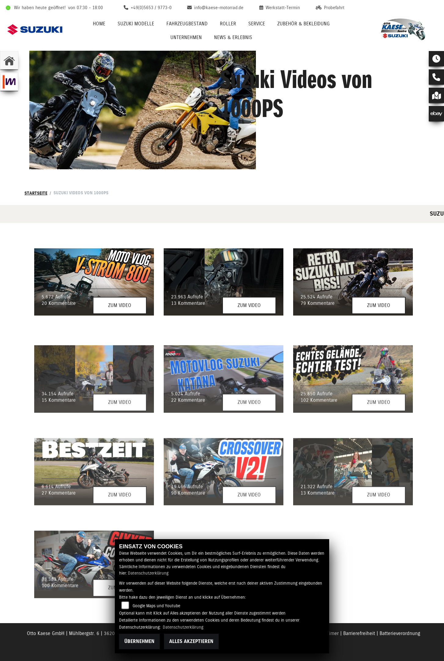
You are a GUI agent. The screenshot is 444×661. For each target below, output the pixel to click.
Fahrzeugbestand (187, 24)
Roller (228, 24)
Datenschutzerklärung (148, 573)
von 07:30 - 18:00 (85, 7)
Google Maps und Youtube (156, 605)
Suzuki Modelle (136, 24)
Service (256, 24)
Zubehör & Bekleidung (303, 24)
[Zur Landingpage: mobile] (9, 81)
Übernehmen (139, 641)
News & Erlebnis (233, 37)
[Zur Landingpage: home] (9, 60)
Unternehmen (186, 37)
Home (99, 24)
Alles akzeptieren (191, 641)
